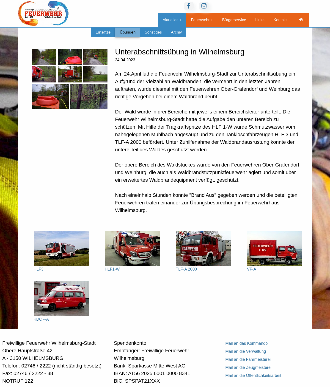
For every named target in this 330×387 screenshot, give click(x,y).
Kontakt (280, 20)
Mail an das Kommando (246, 343)
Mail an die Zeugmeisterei (248, 367)
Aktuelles (171, 20)
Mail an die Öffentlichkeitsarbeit (253, 375)
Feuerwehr (200, 20)
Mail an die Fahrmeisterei (248, 359)
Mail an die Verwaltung (245, 351)
